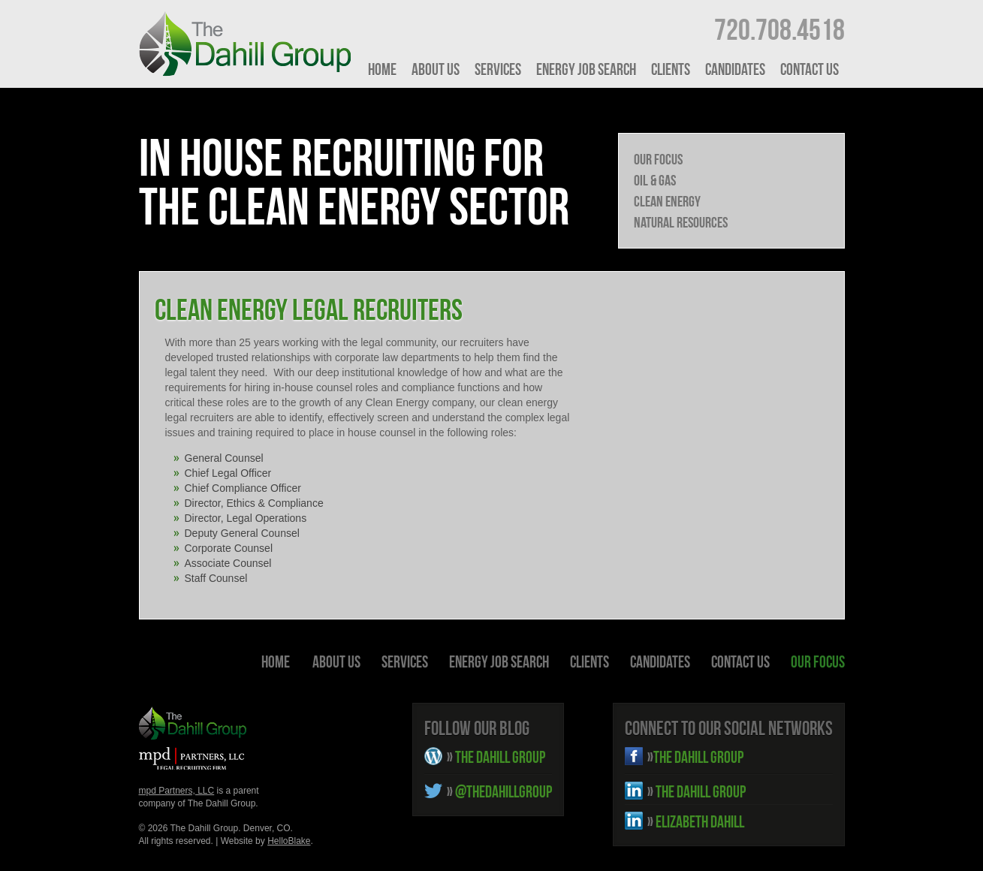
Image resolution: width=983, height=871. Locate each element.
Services (498, 69)
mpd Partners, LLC (177, 790)
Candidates (735, 69)
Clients (670, 69)
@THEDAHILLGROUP (499, 791)
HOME (382, 69)
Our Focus (658, 159)
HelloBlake (288, 841)
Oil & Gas (655, 180)
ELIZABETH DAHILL (695, 821)
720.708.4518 (779, 29)
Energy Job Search (586, 69)
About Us (436, 69)
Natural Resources (681, 222)
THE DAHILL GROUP (496, 757)
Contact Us (809, 69)
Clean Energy (667, 201)
